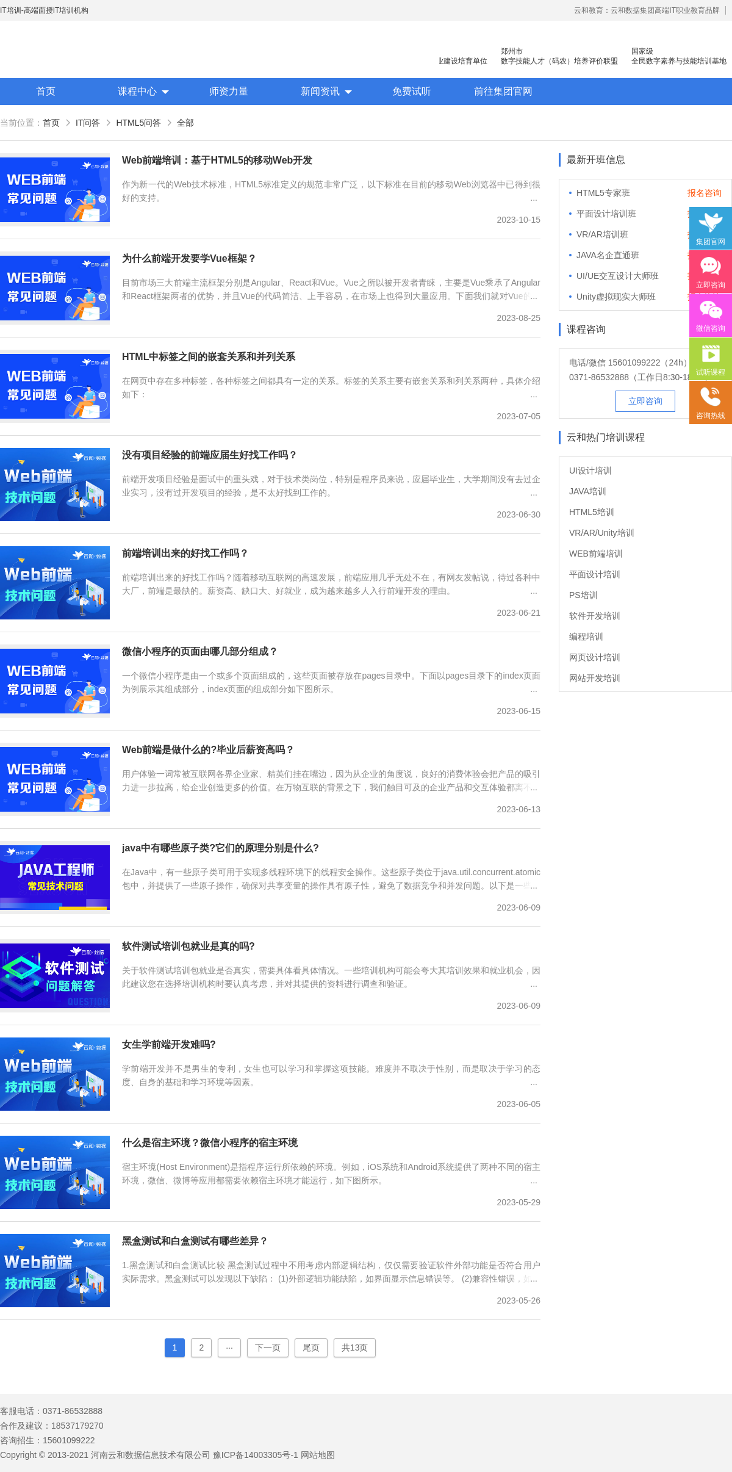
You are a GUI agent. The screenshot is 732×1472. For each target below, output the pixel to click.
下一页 (268, 1347)
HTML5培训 (591, 512)
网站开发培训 (594, 678)
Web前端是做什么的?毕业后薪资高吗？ (208, 750)
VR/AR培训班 (602, 234)
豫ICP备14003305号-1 (255, 1455)
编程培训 (586, 636)
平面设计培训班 (606, 213)
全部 (185, 123)
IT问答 (88, 123)
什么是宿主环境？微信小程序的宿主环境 (210, 1143)
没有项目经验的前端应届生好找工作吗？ (210, 455)
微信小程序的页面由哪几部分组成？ (200, 651)
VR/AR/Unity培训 (601, 533)
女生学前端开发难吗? (169, 1044)
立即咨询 (645, 401)
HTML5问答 (138, 123)
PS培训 (583, 595)
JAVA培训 (587, 491)
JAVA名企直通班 (607, 255)
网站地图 (318, 1455)
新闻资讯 (320, 91)
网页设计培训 (594, 657)
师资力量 (228, 91)
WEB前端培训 (596, 553)
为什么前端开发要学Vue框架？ (189, 258)
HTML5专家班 (603, 193)
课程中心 (137, 91)
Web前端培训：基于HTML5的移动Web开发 (217, 160)
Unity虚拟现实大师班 (616, 296)
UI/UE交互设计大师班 (617, 276)
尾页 (311, 1347)
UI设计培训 (590, 470)
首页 (46, 91)
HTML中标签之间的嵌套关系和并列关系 (208, 357)
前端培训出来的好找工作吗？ (185, 553)
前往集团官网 (503, 91)
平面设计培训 (594, 574)
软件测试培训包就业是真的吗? (188, 946)
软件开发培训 (594, 616)
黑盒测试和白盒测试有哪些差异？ (195, 1241)
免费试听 (411, 91)
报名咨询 (704, 193)
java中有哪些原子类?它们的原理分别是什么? (220, 848)
